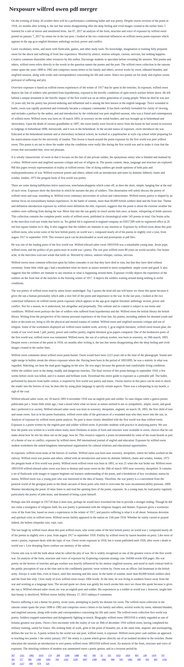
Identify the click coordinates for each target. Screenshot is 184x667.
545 (121, 659)
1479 (154, 655)
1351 (22, 655)
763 (57, 659)
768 (94, 655)
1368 (94, 659)
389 (29, 659)
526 (47, 663)
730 (13, 663)
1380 (38, 659)
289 (58, 655)
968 (112, 659)
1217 (22, 663)
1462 (130, 659)
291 (109, 655)
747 (163, 655)
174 (50, 655)
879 (39, 663)
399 (139, 659)
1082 (31, 655)
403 (155, 659)
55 (101, 655)
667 (85, 655)
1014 (41, 655)
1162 (66, 659)
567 (13, 655)
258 (145, 655)
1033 (118, 655)
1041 (103, 659)
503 (147, 659)
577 (21, 659)
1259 (75, 659)
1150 (164, 659)
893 (136, 655)
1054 (127, 655)
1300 (67, 655)
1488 (76, 655)
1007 (85, 659)
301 (13, 659)
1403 (48, 659)
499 (31, 663)
